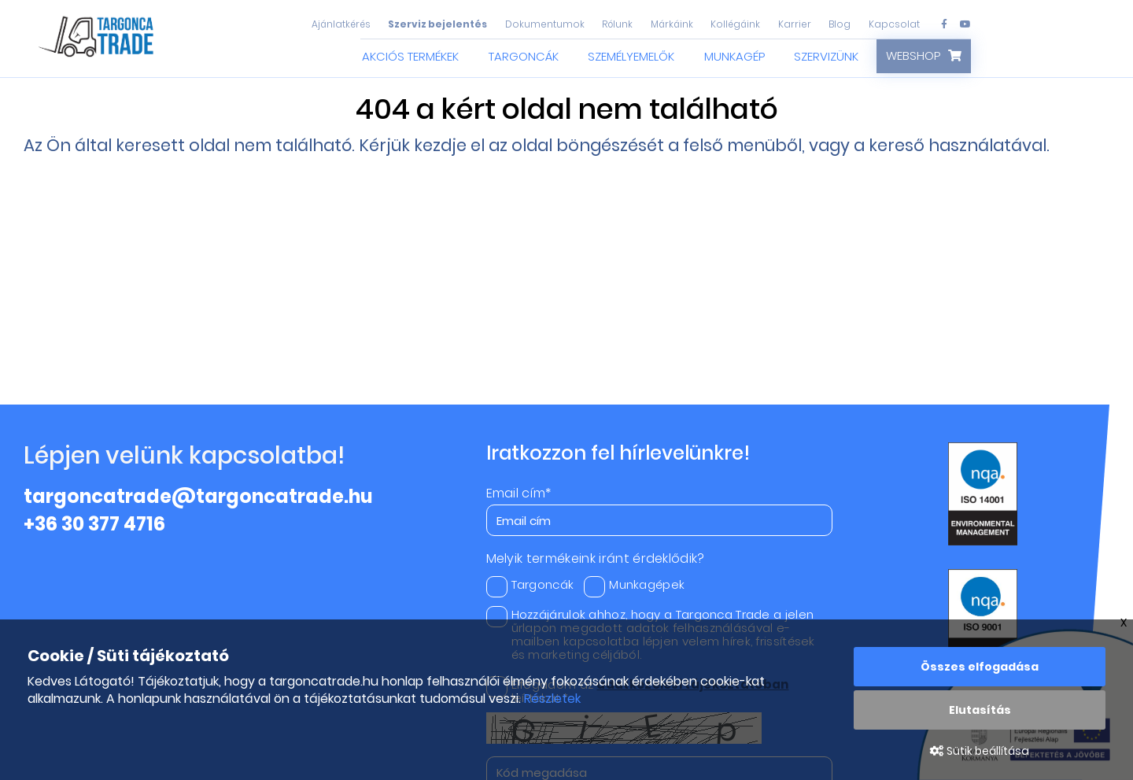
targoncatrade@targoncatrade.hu (198, 496)
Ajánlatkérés (341, 24)
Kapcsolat (894, 24)
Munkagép (734, 56)
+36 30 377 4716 (94, 524)
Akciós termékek (410, 56)
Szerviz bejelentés (437, 24)
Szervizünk (826, 56)
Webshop (913, 55)
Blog (840, 24)
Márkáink (672, 24)
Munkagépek (634, 584)
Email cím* (519, 493)
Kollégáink (735, 24)
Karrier (794, 24)
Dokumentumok (545, 24)
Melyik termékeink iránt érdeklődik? (595, 559)
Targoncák (524, 56)
